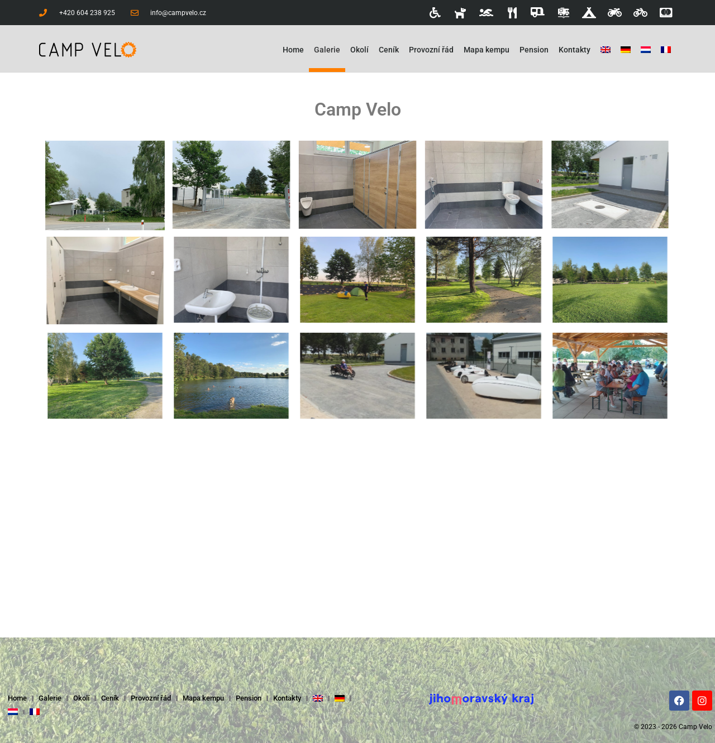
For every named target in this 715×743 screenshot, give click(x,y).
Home (293, 49)
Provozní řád (431, 49)
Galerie (327, 49)
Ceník (389, 49)
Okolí (359, 49)
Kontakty (574, 49)
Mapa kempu (486, 49)
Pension (534, 49)
